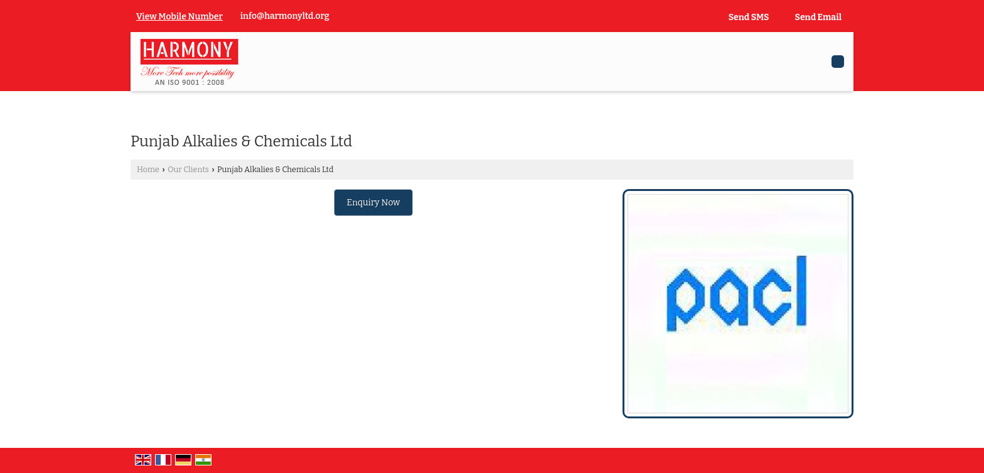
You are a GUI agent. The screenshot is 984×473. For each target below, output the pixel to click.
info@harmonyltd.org (284, 16)
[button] (179, 16)
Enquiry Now (373, 202)
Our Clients (188, 169)
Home (148, 169)
